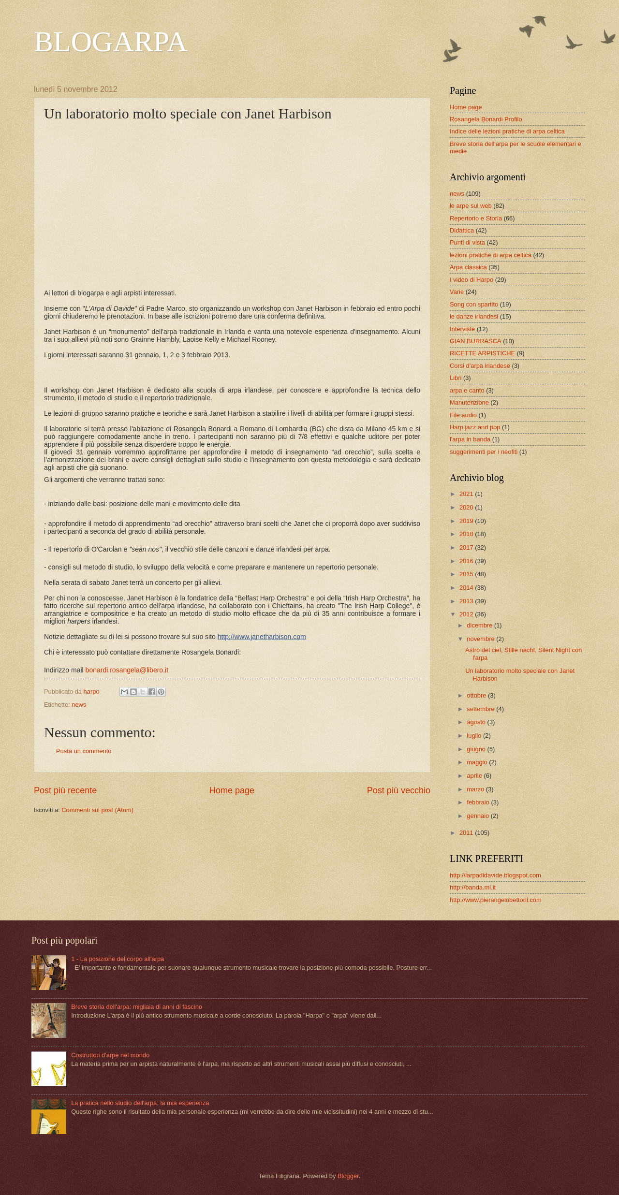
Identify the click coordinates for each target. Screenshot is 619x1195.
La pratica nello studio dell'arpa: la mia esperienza (140, 1103)
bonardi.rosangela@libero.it (127, 670)
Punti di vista (467, 242)
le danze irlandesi (474, 316)
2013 (467, 601)
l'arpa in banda (470, 439)
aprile (475, 775)
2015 (467, 574)
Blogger (348, 1176)
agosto (477, 722)
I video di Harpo (471, 279)
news (79, 704)
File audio (463, 415)
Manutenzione (469, 402)
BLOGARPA (111, 42)
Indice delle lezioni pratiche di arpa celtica (507, 131)
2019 (467, 521)
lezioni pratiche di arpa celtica (490, 255)
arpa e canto (467, 390)
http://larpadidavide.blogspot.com (495, 875)
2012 (467, 614)
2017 (467, 547)
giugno (477, 749)
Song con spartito (474, 304)
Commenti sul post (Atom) (97, 810)
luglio (475, 735)
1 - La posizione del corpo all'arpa (117, 958)
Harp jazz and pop (475, 427)
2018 (467, 534)
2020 (467, 507)
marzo (476, 789)
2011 (467, 832)
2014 (467, 587)
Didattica (462, 230)
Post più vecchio (398, 790)
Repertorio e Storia (476, 218)
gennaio (478, 815)
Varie (457, 291)
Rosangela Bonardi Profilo (486, 119)
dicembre (480, 625)
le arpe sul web (471, 205)
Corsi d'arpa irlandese (480, 365)
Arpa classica (468, 267)
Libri (455, 377)
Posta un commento (84, 751)
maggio (478, 762)
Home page (231, 790)
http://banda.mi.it (473, 887)
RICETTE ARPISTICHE (482, 353)
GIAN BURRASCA (475, 341)
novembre (481, 638)
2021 (467, 493)
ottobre (477, 695)
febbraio (479, 802)
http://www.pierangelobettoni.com (496, 900)
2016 (467, 561)
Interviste (462, 329)
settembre (481, 709)
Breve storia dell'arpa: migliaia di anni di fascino (136, 1006)
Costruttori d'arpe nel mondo (110, 1055)
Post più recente (65, 790)
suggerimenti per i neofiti (483, 451)
